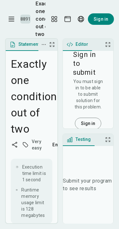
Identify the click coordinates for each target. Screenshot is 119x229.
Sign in (101, 19)
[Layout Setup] (54, 19)
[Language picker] (81, 19)
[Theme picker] (67, 19)
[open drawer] (11, 19)
